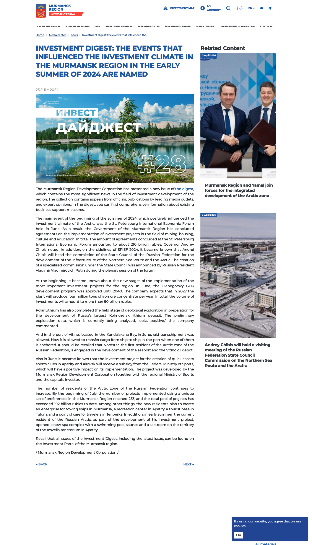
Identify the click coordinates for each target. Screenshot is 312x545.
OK (238, 535)
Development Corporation (237, 26)
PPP (97, 26)
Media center (205, 26)
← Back (41, 464)
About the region (48, 26)
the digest (184, 189)
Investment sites (148, 26)
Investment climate (178, 26)
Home (40, 35)
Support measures (77, 26)
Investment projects (119, 26)
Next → (188, 464)
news (74, 35)
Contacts (266, 26)
